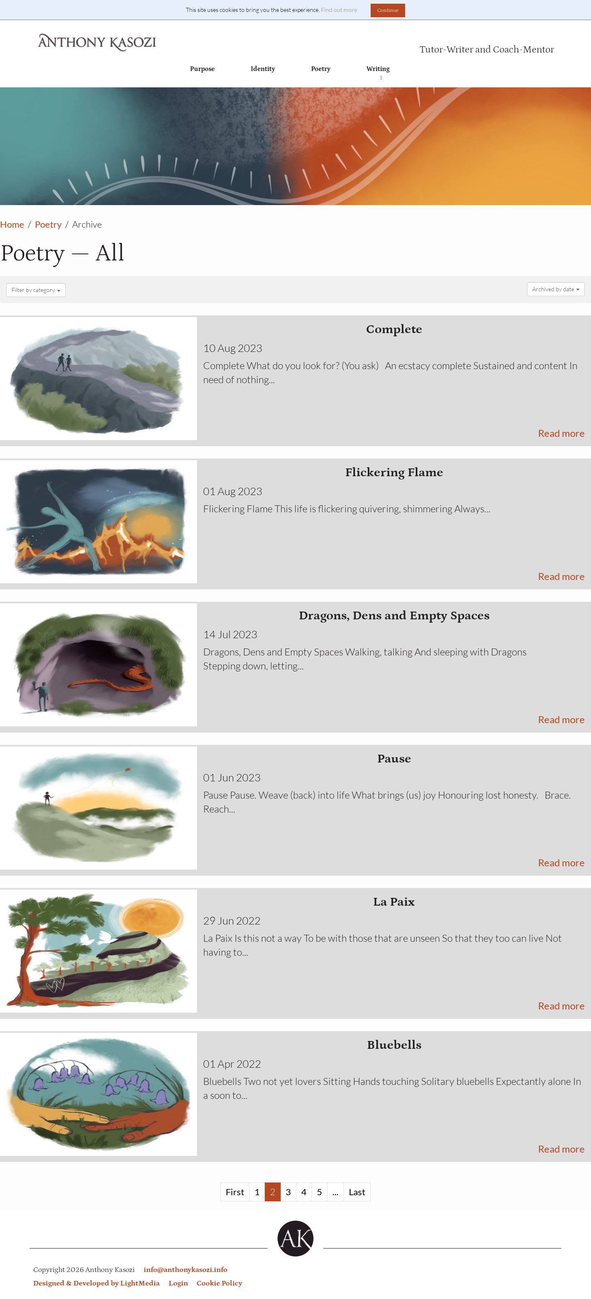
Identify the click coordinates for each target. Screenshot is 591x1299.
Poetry (320, 69)
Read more (561, 433)
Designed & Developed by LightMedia (96, 1283)
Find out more (339, 9)
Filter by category (35, 289)
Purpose (202, 69)
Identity (263, 69)
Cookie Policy (219, 1283)
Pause (394, 758)
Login (178, 1283)
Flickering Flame (394, 472)
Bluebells (394, 1045)
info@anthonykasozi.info (185, 1270)
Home (12, 224)
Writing (378, 73)
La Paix (394, 902)
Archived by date (556, 288)
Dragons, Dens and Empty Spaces (394, 615)
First (235, 1191)
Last (357, 1191)
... (335, 1191)
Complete (394, 329)
